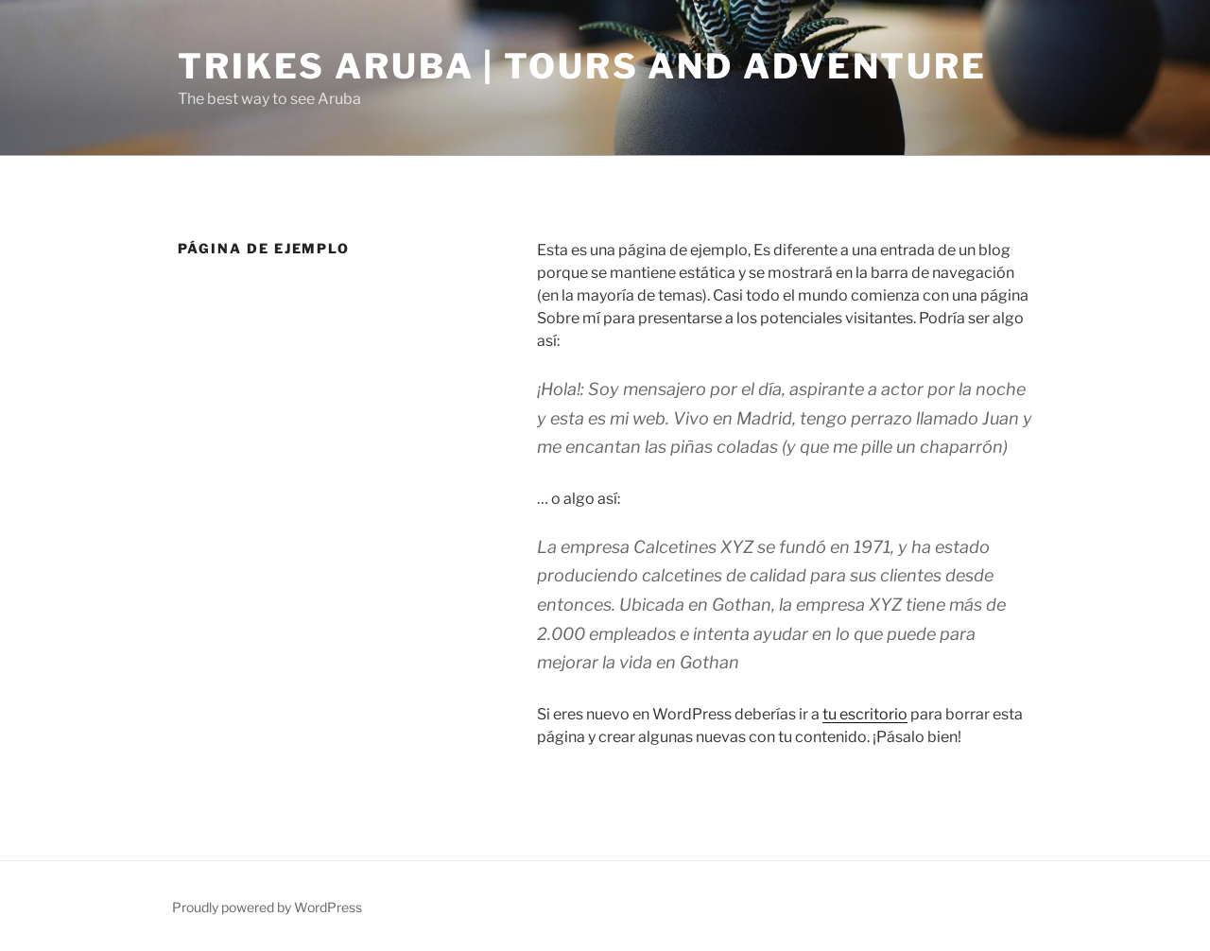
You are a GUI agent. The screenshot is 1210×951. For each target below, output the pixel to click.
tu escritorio (865, 714)
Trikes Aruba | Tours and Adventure (582, 66)
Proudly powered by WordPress (267, 907)
